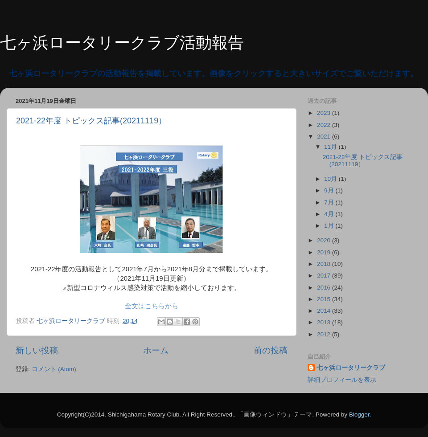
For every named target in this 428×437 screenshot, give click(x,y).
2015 (324, 299)
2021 (324, 136)
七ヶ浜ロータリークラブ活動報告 (122, 42)
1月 (329, 225)
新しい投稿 (37, 350)
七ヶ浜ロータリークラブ (351, 367)
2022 (324, 125)
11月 (331, 146)
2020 (324, 240)
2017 (324, 275)
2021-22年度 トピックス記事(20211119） (91, 120)
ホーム (156, 350)
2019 (324, 252)
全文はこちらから (151, 306)
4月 (329, 214)
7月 (329, 202)
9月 (329, 190)
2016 (324, 287)
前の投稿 (271, 350)
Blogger (359, 414)
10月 (331, 179)
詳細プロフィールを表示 (342, 379)
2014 (324, 310)
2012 (324, 334)
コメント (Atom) (54, 369)
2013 (324, 322)
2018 (324, 264)
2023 (324, 113)
